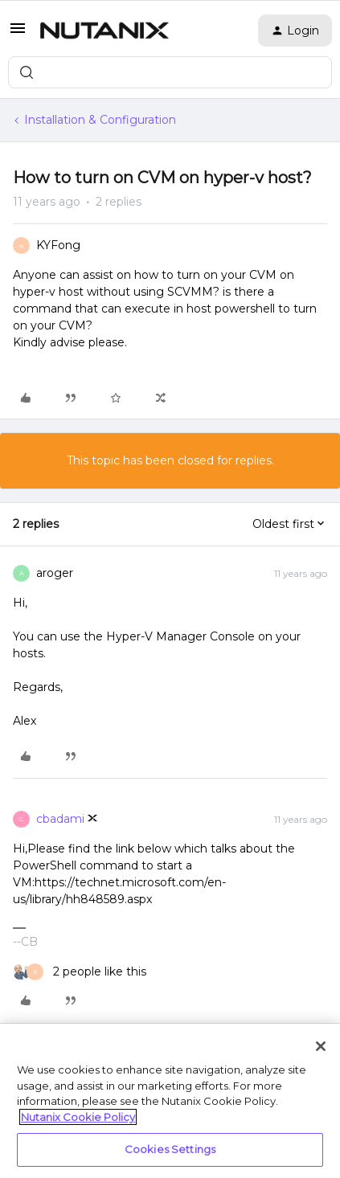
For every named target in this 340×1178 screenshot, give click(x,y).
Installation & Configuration (100, 119)
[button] (17, 34)
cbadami (60, 819)
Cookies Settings (170, 1149)
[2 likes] (79, 971)
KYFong (58, 245)
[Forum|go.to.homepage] (104, 30)
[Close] (320, 1046)
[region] (170, 1101)
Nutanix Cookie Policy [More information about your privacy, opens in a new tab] (78, 1117)
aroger (54, 573)
